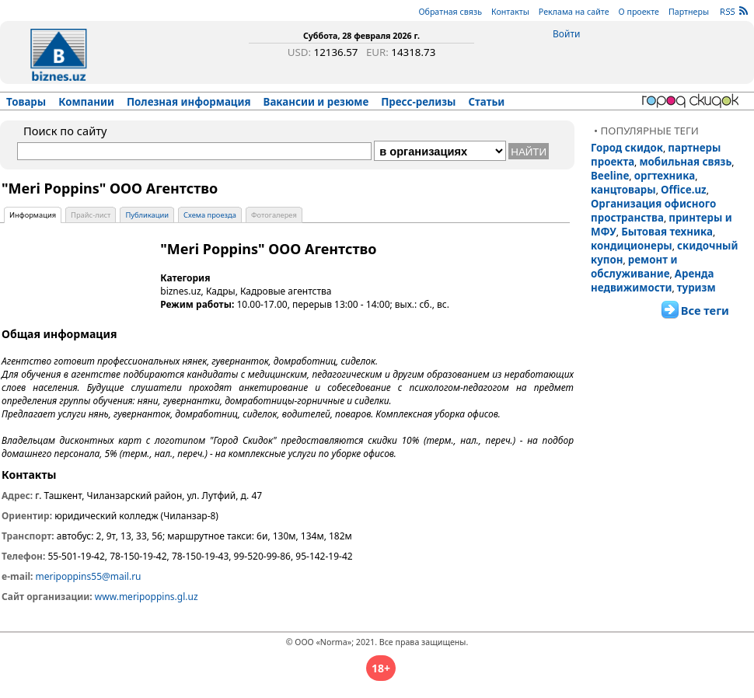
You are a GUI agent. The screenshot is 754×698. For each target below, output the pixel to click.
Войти (566, 33)
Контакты (510, 11)
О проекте (639, 11)
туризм (696, 288)
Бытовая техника (667, 232)
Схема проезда (209, 215)
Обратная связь (450, 11)
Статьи (487, 102)
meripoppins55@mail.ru (88, 576)
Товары (26, 102)
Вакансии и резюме (316, 102)
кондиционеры (631, 246)
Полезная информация (189, 102)
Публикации (147, 215)
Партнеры (688, 11)
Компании (86, 102)
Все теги (705, 310)
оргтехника (665, 176)
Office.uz (684, 190)
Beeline (610, 176)
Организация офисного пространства (653, 211)
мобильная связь (685, 162)
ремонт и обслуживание (634, 267)
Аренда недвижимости (652, 281)
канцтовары (623, 190)
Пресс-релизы (418, 102)
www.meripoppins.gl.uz (146, 596)
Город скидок (627, 148)
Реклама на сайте (574, 11)
